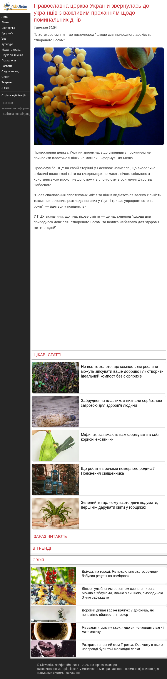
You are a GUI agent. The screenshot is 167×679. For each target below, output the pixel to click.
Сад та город (10, 71)
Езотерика (8, 27)
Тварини (7, 82)
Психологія (9, 60)
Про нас (7, 103)
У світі (6, 87)
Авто (5, 17)
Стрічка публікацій (14, 95)
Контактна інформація (17, 108)
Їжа (4, 38)
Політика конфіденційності (20, 113)
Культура (7, 44)
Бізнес (6, 22)
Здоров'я (7, 33)
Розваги (7, 66)
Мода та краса (11, 49)
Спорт (6, 76)
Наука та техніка (12, 55)
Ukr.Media (125, 158)
